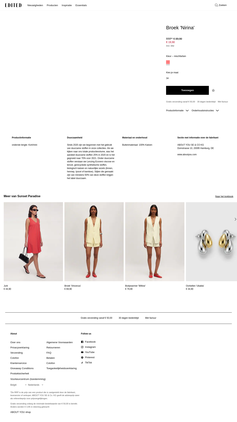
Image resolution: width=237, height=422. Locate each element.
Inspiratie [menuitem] (67, 5)
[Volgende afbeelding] (235, 219)
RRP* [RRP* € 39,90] (174, 38)
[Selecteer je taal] (36, 385)
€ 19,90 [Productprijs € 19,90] (170, 42)
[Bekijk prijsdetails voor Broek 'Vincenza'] (94, 289)
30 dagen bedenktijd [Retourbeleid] (206, 102)
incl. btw (170, 46)
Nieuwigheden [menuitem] (35, 5)
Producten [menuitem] (52, 5)
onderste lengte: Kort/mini (24, 145)
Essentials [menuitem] (81, 5)
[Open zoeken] (221, 5)
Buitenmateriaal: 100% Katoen (137, 145)
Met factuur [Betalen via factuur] (223, 102)
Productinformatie (177, 110)
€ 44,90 (7, 289)
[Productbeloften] (198, 101)
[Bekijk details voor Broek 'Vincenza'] (94, 241)
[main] (118, 158)
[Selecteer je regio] (19, 385)
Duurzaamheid (74, 138)
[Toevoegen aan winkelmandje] (187, 90)
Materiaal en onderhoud (134, 138)
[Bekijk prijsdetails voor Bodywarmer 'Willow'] (154, 289)
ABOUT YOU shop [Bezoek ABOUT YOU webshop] (20, 412)
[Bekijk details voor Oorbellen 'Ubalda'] (195, 286)
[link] (13, 334)
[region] (36, 158)
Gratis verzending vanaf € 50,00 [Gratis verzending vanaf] (180, 102)
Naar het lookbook (224, 196)
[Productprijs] (198, 42)
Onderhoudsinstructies (205, 110)
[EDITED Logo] (13, 5)
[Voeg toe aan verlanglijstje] (214, 90)
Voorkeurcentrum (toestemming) (28, 379)
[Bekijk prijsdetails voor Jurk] (33, 289)
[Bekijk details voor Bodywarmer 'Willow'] (154, 241)
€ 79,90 (129, 289)
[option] (168, 62)
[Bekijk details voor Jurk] (33, 241)
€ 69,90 (68, 289)
